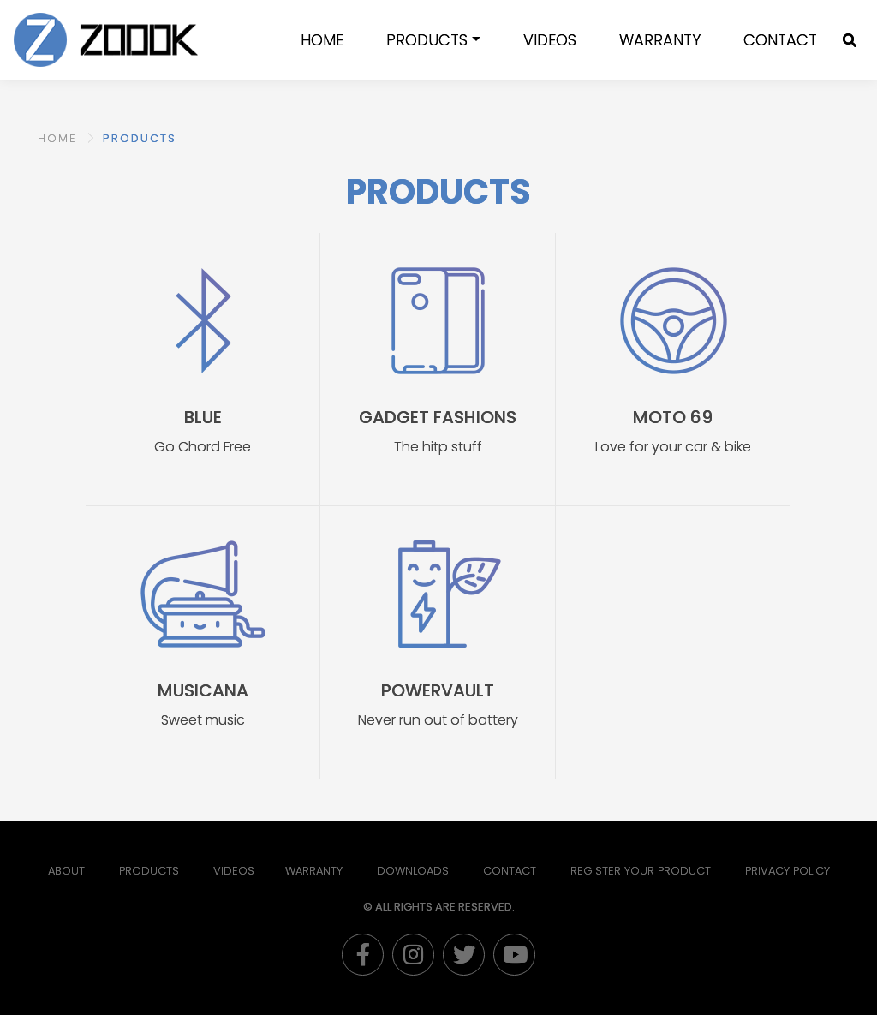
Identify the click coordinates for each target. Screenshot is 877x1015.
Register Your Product (640, 871)
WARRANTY (660, 40)
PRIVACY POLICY (787, 871)
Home (322, 40)
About (66, 871)
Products (427, 40)
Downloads (413, 871)
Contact (780, 40)
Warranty (314, 871)
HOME (57, 138)
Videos (549, 40)
